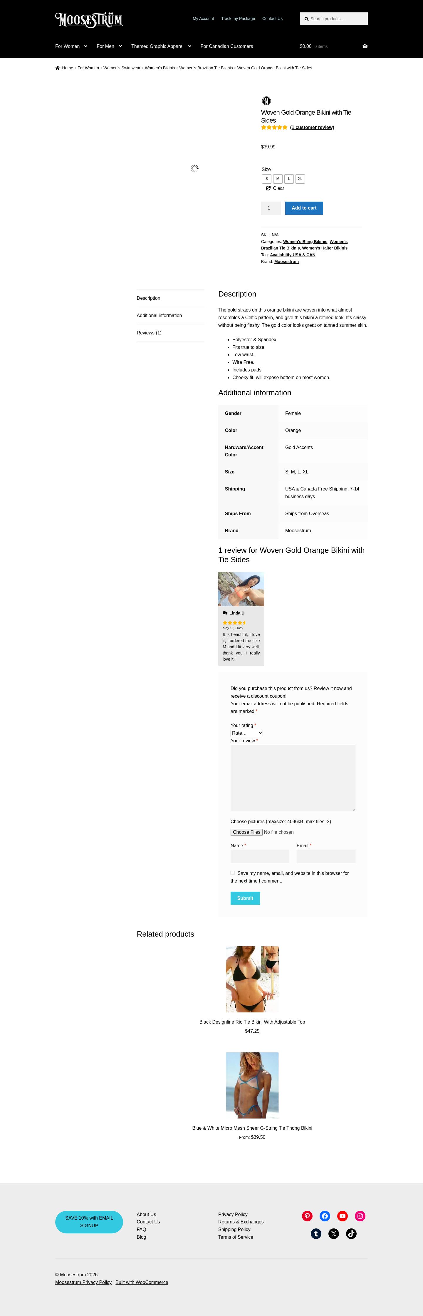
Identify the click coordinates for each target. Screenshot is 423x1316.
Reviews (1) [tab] (149, 332)
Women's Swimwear (121, 68)
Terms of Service (235, 1237)
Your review (244, 740)
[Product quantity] (271, 208)
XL (305, 471)
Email (304, 845)
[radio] (266, 179)
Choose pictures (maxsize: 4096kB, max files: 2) (281, 821)
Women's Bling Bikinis (305, 241)
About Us (146, 1214)
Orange (293, 430)
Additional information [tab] (159, 315)
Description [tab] (148, 298)
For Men (105, 46)
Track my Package (238, 18)
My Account (203, 18)
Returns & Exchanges (241, 1221)
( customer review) (312, 127)
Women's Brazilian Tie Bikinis (206, 68)
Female (293, 413)
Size (266, 169)
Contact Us (272, 18)
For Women (67, 46)
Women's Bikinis (160, 68)
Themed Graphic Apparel (157, 46)
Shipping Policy (234, 1229)
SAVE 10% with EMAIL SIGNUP (89, 1221)
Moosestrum (286, 261)
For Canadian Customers (227, 46)
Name (238, 845)
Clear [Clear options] (278, 188)
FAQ (141, 1229)
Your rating (243, 725)
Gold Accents (299, 447)
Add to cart (304, 207)
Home (67, 68)
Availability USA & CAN (292, 254)
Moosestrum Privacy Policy (83, 1282)
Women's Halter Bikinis (325, 248)
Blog (141, 1237)
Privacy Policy (233, 1214)
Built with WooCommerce (141, 1282)
